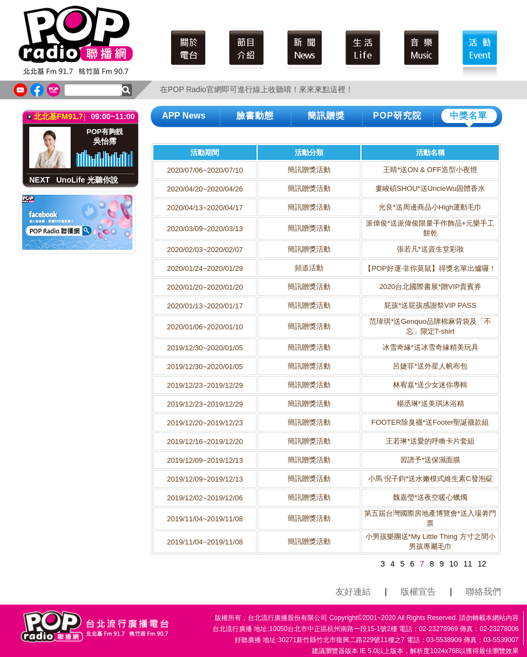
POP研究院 (397, 115)
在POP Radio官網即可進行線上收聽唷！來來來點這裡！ (256, 89)
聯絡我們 (483, 591)
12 (481, 563)
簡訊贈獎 (326, 115)
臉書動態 (255, 115)
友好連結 (353, 591)
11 (468, 563)
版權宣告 (418, 591)
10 (453, 563)
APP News (184, 115)
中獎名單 (468, 115)
